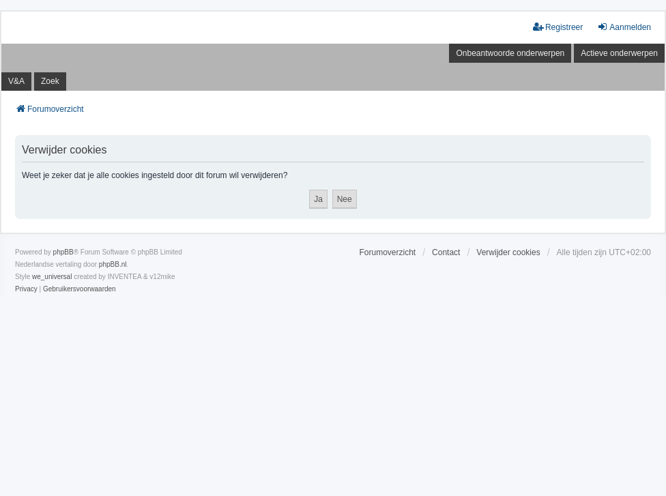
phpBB (63, 252)
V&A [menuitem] (16, 81)
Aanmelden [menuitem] (624, 27)
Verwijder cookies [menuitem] (508, 252)
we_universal (52, 276)
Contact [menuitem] (446, 252)
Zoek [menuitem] (50, 81)
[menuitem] (26, 289)
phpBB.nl (113, 264)
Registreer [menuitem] (558, 27)
